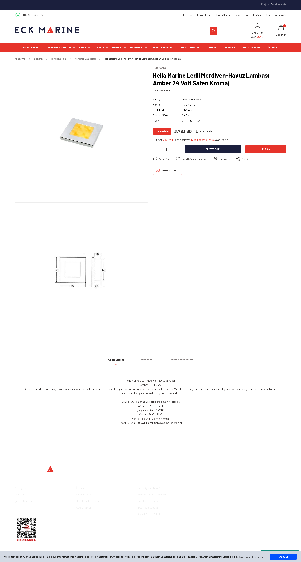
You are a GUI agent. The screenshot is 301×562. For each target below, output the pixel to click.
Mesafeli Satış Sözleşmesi (152, 494)
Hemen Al (265, 149)
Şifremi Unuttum (24, 501)
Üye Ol (260, 36)
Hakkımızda (241, 14)
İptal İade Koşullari (148, 507)
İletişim (256, 14)
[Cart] (281, 31)
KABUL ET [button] (283, 556)
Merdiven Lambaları (193, 99)
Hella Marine (189, 105)
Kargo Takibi (83, 507)
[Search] (162, 31)
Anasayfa (280, 14)
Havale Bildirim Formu (88, 501)
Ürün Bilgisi (116, 361)
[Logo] (47, 30)
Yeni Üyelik (20, 488)
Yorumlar (146, 361)
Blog (268, 14)
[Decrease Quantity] (157, 150)
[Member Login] (257, 26)
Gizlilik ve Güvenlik (147, 501)
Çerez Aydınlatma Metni (151, 488)
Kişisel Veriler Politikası (150, 514)
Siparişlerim (223, 14)
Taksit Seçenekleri (181, 361)
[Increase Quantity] (176, 150)
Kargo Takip (204, 14)
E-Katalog (186, 14)
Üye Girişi (20, 494)
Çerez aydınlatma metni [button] (250, 556)
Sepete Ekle (212, 149)
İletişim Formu (84, 494)
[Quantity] (166, 150)
